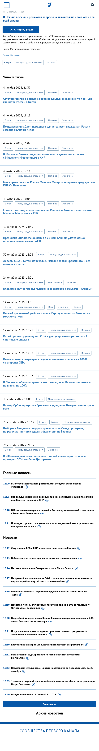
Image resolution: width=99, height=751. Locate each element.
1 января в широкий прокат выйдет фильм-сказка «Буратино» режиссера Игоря (53, 682)
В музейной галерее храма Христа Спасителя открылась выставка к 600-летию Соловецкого (52, 619)
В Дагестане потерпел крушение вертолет (46, 558)
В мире (7, 62)
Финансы (85, 330)
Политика (52, 92)
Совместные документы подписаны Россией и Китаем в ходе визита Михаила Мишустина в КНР (47, 211)
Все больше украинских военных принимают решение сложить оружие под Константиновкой (52, 498)
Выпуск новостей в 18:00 (36, 694)
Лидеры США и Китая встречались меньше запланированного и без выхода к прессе (46, 262)
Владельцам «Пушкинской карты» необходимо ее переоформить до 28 (52, 669)
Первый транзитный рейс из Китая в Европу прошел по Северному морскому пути (46, 314)
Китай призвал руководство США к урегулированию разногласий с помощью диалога (45, 337)
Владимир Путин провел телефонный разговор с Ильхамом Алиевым (48, 288)
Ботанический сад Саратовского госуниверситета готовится (45, 656)
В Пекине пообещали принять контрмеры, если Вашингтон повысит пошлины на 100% (47, 383)
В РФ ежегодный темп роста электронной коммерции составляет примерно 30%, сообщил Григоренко (45, 457)
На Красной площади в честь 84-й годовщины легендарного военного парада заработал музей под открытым (51, 579)
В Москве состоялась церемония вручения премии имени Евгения (49, 593)
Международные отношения (29, 62)
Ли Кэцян (51, 62)
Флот (50, 307)
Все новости (49, 704)
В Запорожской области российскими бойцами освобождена (46, 485)
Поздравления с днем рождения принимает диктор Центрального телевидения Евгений (49, 633)
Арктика (77, 307)
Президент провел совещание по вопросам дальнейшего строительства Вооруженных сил (52, 525)
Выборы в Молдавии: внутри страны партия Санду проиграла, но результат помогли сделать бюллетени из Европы (43, 429)
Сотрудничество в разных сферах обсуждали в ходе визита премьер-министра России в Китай (48, 100)
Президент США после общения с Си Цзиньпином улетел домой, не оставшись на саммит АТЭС (44, 239)
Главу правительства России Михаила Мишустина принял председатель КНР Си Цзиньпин (49, 183)
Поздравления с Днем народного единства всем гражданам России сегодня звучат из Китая (46, 128)
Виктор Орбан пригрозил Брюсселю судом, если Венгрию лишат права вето (48, 406)
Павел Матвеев (11, 55)
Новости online (55, 282)
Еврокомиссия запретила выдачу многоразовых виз (49, 644)
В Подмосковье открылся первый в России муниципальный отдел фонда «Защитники (52, 511)
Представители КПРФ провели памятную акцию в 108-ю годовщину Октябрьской (50, 606)
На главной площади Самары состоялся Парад (44, 568)
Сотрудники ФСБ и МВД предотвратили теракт (45, 548)
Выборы (55, 422)
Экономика (67, 92)
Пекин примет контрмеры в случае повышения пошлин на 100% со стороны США (45, 360)
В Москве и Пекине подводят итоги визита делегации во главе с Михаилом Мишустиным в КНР (43, 155)
